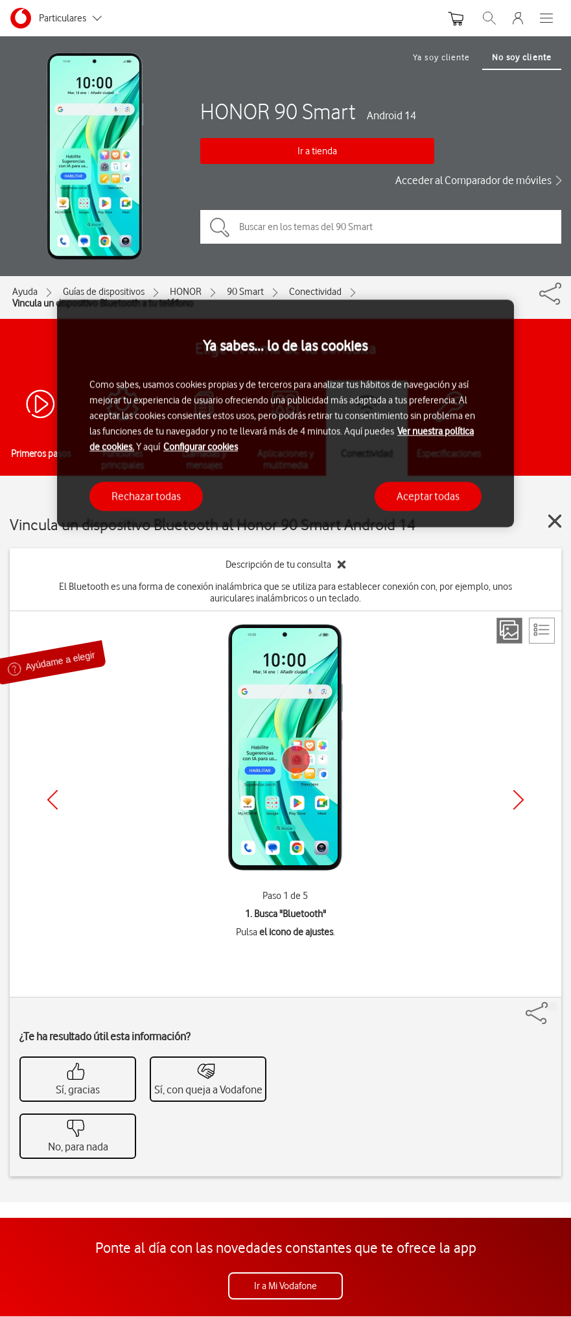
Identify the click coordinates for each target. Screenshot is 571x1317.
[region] (285, 413)
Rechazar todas (146, 495)
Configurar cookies (200, 446)
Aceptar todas (428, 495)
